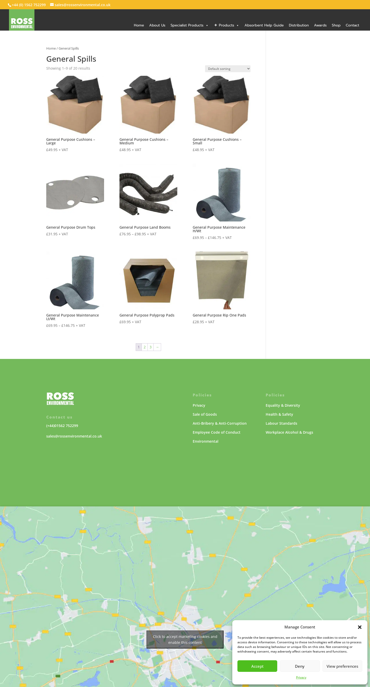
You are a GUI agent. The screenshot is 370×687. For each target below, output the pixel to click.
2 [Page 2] (145, 347)
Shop (336, 25)
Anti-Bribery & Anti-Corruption (220, 423)
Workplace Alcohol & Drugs (289, 432)
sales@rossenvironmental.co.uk (74, 436)
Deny (299, 666)
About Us (157, 25)
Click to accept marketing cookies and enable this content (185, 639)
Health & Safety (279, 414)
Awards (320, 25)
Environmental (205, 441)
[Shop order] (228, 68)
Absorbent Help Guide (264, 25)
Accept (257, 666)
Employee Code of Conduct (216, 432)
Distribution (299, 25)
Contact (352, 25)
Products (229, 25)
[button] (359, 627)
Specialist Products (190, 25)
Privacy (301, 677)
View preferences (342, 666)
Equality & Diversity (283, 405)
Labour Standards (281, 423)
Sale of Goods (205, 414)
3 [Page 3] (151, 347)
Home (139, 25)
